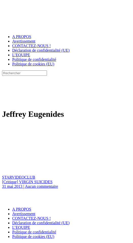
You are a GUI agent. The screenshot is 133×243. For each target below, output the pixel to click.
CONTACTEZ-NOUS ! (31, 46)
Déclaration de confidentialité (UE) (41, 50)
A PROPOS (21, 36)
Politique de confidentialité (34, 59)
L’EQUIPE (21, 55)
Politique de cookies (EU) (33, 64)
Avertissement (23, 41)
